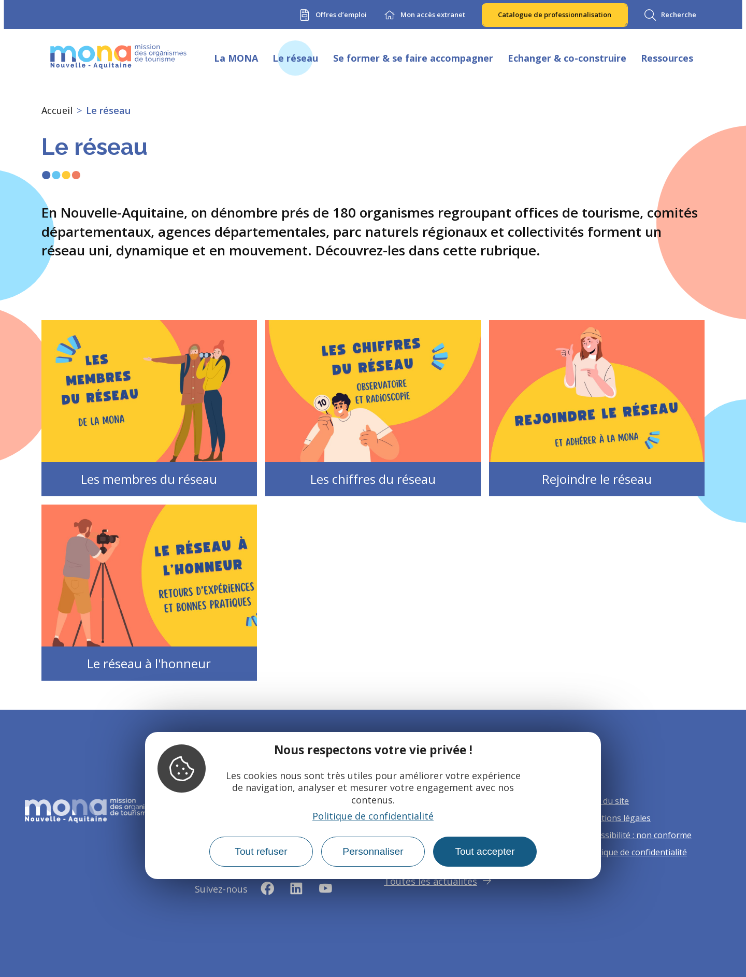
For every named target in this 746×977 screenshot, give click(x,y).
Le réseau (108, 110)
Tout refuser (261, 851)
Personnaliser (372, 851)
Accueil (57, 110)
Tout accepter (484, 851)
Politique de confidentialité (373, 816)
